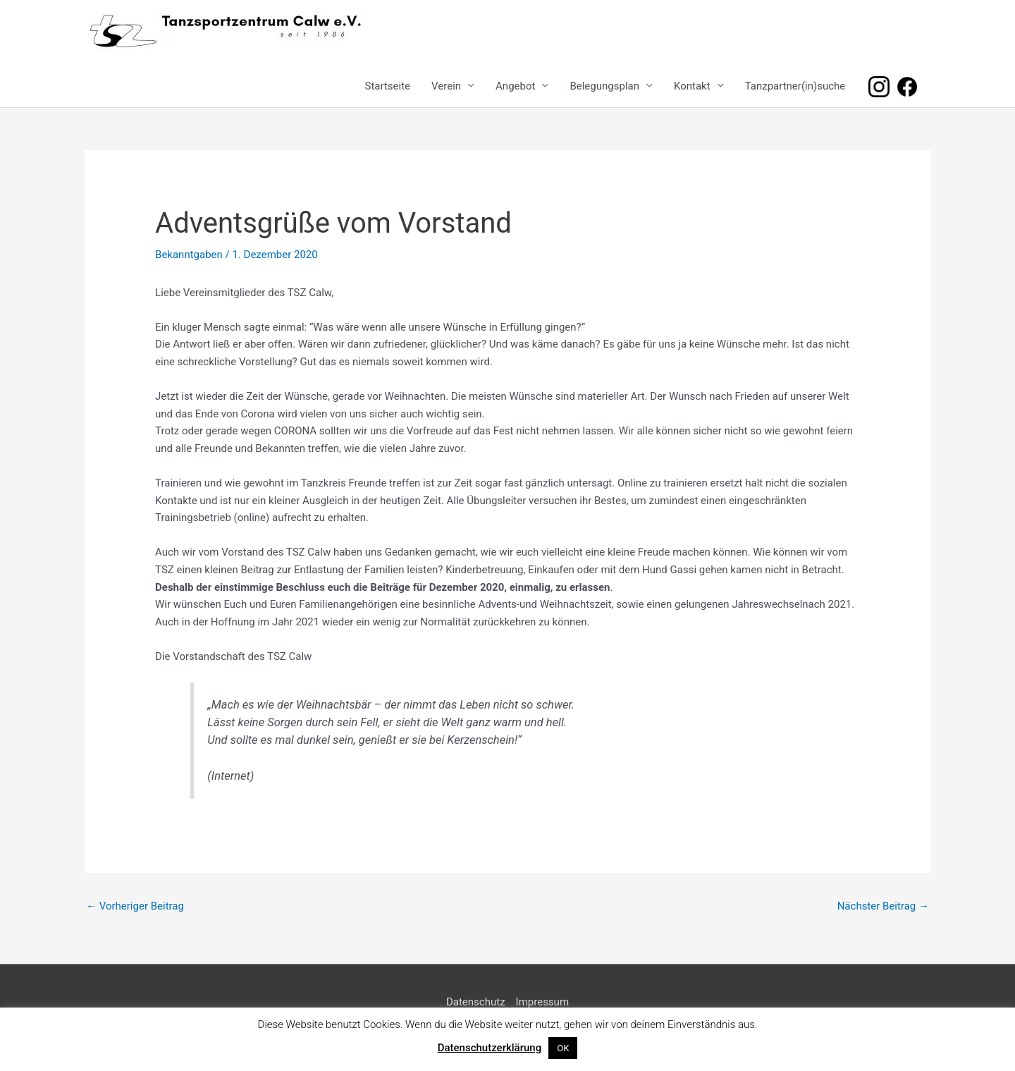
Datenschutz (475, 1002)
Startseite (388, 86)
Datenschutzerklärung (489, 1047)
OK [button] (563, 1048)
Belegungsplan (604, 86)
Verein (446, 86)
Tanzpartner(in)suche (795, 86)
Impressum (542, 1002)
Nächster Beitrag (883, 906)
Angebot (515, 86)
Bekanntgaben (189, 254)
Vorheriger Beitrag (135, 906)
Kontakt (692, 86)
